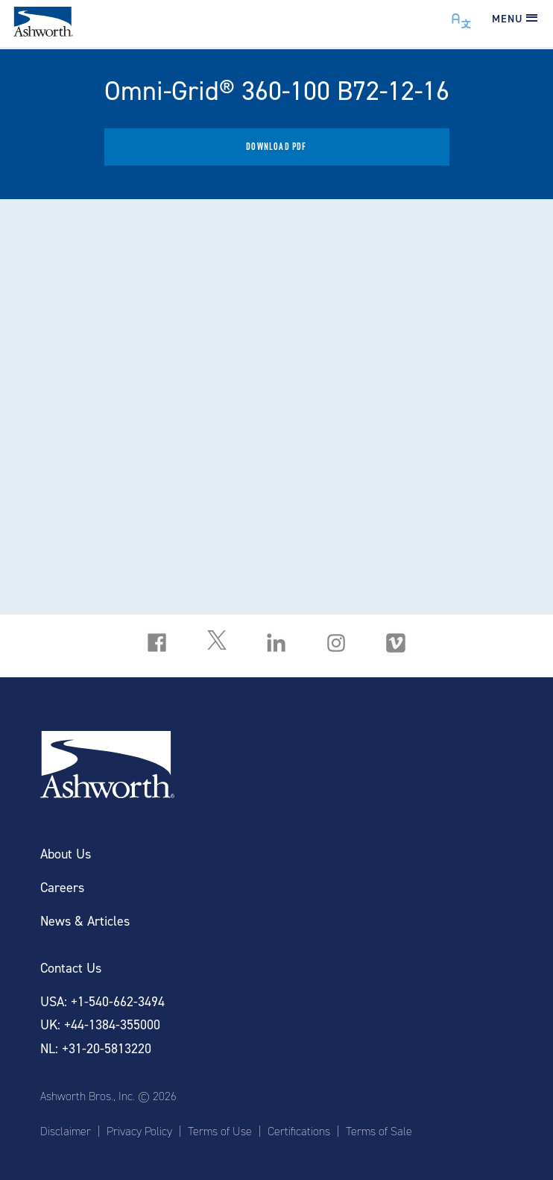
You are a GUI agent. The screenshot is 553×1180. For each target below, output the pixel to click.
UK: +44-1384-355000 (100, 1025)
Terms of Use (220, 1131)
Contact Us (70, 968)
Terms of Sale (379, 1131)
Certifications (299, 1131)
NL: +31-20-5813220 (95, 1049)
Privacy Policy (139, 1131)
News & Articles (85, 921)
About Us (65, 854)
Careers (62, 888)
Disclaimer (65, 1131)
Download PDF (276, 146)
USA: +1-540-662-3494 (102, 1002)
